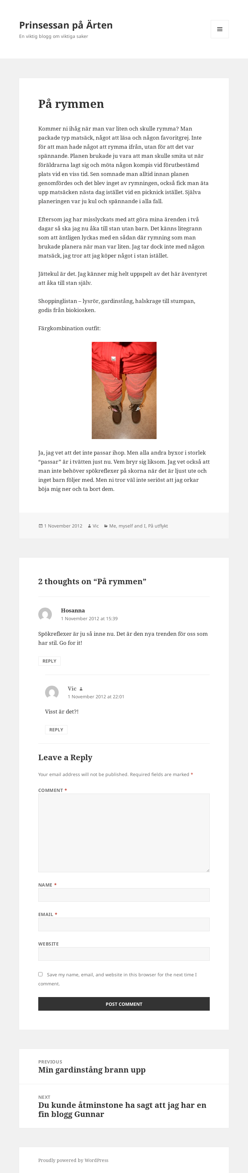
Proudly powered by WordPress (73, 1160)
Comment (52, 790)
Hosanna (73, 610)
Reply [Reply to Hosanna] (49, 661)
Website (48, 944)
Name (47, 885)
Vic (96, 526)
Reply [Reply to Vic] (56, 729)
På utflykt (158, 526)
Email (48, 914)
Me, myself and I (127, 526)
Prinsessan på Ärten (66, 24)
